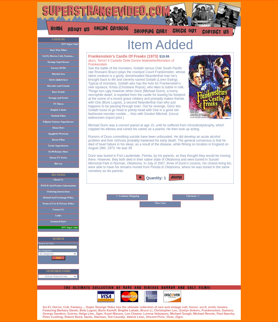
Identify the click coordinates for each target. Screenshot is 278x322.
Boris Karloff (107, 310)
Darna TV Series (58, 157)
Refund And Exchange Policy (58, 197)
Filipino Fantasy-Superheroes (58, 121)
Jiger (99, 313)
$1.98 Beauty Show (58, 151)
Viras (170, 316)
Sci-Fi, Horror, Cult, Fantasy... (58, 56)
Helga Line (86, 313)
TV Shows (58, 103)
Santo (88, 316)
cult (184, 307)
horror (193, 307)
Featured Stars (58, 221)
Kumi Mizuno (113, 313)
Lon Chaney (133, 313)
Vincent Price (155, 316)
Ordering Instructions (58, 191)
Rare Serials (58, 91)
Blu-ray (58, 163)
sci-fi (203, 307)
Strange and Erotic (58, 97)
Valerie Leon (135, 316)
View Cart (160, 203)
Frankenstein (210, 310)
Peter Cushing (53, 316)
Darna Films (58, 139)
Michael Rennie (204, 313)
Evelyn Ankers (189, 310)
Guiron (72, 313)
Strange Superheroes (58, 62)
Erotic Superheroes (58, 145)
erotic (212, 307)
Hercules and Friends (58, 86)
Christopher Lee (165, 310)
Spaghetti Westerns (58, 133)
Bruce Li (146, 310)
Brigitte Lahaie (58, 109)
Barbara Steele (67, 310)
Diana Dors (58, 127)
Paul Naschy (225, 313)
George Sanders (54, 313)
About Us (58, 179)
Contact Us (58, 209)
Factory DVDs (58, 68)
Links (58, 215)
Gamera (227, 310)
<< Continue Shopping (127, 196)
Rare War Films (58, 50)
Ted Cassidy (116, 316)
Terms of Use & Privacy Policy (58, 203)
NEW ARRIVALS (58, 80)
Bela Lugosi (88, 310)
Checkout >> (193, 196)
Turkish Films (58, 115)
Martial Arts (58, 74)
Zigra (179, 316)
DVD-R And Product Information (58, 185)
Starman (100, 316)
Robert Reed (73, 316)
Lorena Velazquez (155, 313)
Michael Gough (181, 313)
